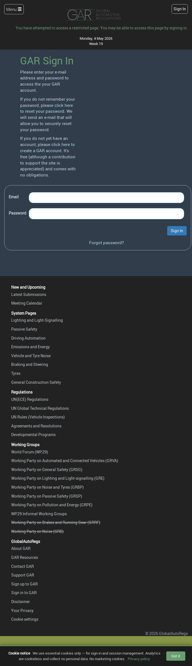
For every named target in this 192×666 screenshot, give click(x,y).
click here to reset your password (46, 108)
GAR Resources (24, 557)
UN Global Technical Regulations (40, 408)
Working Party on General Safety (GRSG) (46, 469)
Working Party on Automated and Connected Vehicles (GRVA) (64, 460)
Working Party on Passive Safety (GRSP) (46, 496)
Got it (175, 655)
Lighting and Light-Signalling (37, 320)
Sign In (180, 8)
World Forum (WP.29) (29, 452)
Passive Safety (24, 329)
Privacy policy (139, 658)
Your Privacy (22, 610)
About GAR (20, 548)
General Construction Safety (36, 382)
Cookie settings (24, 619)
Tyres (15, 373)
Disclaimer (20, 601)
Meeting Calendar (26, 303)
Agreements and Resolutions (36, 426)
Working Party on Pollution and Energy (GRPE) (52, 504)
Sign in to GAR (24, 592)
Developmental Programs (33, 434)
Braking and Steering (29, 364)
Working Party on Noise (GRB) (37, 531)
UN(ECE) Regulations (29, 399)
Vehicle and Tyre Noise (31, 355)
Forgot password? (106, 242)
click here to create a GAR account (47, 147)
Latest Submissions (28, 294)
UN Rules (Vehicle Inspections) (38, 417)
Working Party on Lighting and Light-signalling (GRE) (58, 478)
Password (17, 213)
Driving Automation (28, 338)
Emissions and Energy (30, 346)
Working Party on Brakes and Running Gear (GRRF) (55, 522)
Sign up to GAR (24, 584)
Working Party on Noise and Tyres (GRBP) (47, 487)
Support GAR (22, 575)
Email (14, 196)
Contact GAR (22, 566)
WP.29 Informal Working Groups (39, 513)
